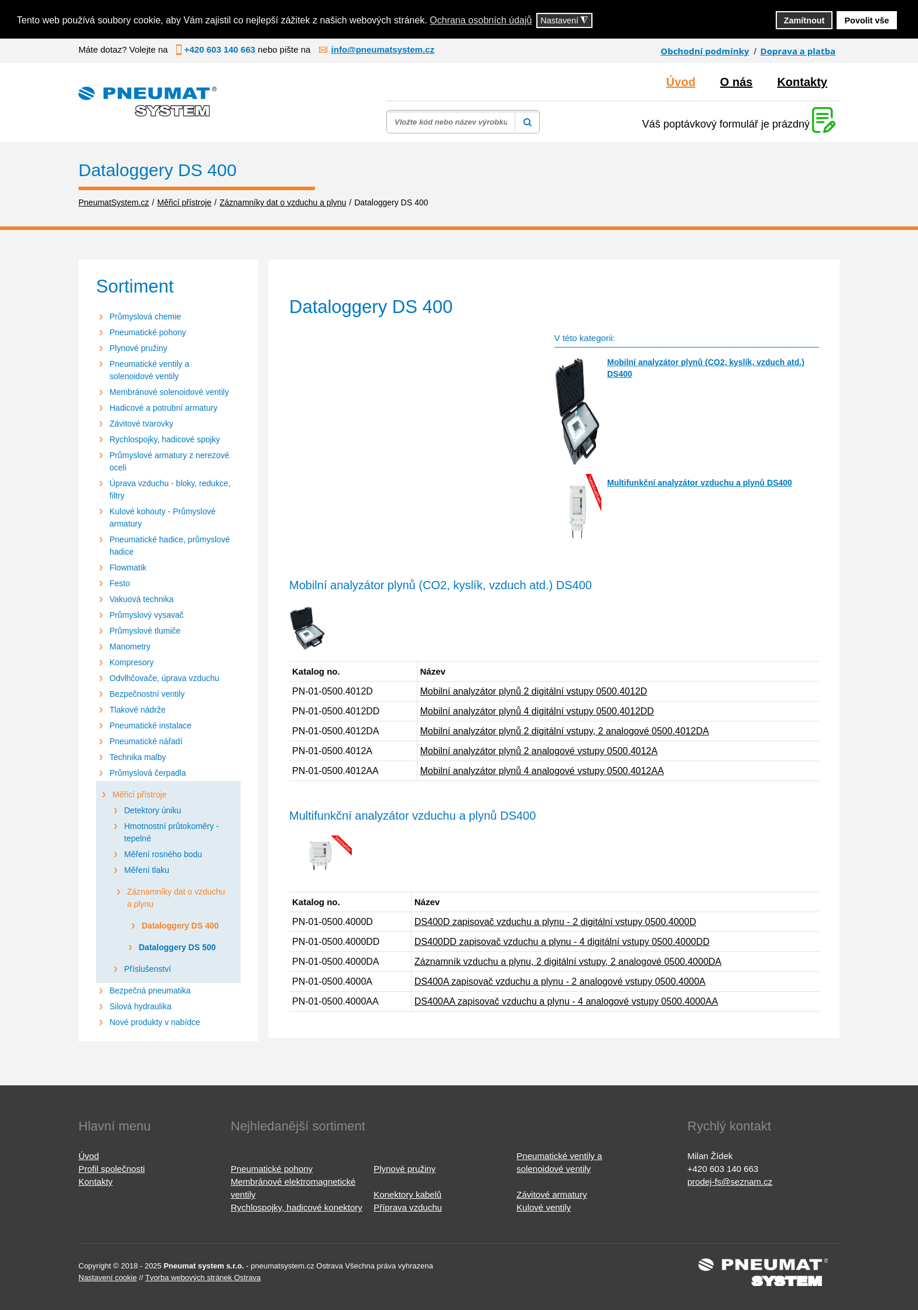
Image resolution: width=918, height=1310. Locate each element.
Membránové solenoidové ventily (169, 392)
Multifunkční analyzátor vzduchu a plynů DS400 (699, 482)
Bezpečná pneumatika (150, 990)
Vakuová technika (141, 599)
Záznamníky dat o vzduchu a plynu (176, 898)
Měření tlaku (146, 870)
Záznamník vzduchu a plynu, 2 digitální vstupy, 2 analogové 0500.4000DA (568, 962)
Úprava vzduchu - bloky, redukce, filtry (170, 489)
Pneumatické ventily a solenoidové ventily (149, 370)
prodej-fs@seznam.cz (729, 1182)
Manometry (129, 646)
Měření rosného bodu (163, 854)
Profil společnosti (111, 1169)
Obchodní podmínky (704, 51)
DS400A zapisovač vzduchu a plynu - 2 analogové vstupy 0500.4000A (560, 981)
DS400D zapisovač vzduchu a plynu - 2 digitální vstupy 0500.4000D (555, 922)
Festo (119, 583)
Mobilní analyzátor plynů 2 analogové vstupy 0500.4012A (539, 751)
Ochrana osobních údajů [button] (481, 20)
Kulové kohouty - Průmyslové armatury (162, 517)
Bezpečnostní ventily (146, 694)
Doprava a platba (798, 51)
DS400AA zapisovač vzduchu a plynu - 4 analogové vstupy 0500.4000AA (566, 1001)
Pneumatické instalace (150, 725)
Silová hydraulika (140, 1006)
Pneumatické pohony (147, 332)
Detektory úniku (152, 810)
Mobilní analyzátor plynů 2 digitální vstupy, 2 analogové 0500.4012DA (564, 731)
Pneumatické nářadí (146, 741)
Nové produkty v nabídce (154, 1022)
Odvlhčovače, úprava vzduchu (164, 678)
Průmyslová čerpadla (147, 773)
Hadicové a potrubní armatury (163, 407)
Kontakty (802, 81)
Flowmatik (127, 567)
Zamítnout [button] (804, 20)
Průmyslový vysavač (146, 615)
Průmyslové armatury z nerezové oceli (169, 461)
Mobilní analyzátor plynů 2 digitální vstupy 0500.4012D (534, 691)
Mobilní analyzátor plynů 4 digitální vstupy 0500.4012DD (537, 711)
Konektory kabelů (407, 1194)
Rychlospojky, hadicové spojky (164, 439)
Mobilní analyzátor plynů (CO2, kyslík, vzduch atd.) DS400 (705, 368)
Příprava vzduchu (408, 1207)
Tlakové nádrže (137, 709)
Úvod (681, 81)
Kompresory (131, 662)
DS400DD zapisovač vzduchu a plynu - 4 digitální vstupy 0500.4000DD (562, 942)
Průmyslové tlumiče (144, 630)
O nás (736, 81)
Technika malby (137, 757)
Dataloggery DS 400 (180, 925)
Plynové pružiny (138, 348)
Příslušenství (147, 969)
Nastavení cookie (107, 1277)
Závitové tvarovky (141, 423)
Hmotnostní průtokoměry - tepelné (171, 832)
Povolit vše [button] (867, 20)
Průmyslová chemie (145, 316)
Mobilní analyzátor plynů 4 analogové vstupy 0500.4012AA (542, 771)
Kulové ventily (543, 1207)
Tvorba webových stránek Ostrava (203, 1277)
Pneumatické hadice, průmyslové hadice (169, 545)
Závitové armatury (551, 1194)
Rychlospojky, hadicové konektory (296, 1207)
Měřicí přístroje (139, 794)
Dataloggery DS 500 (177, 947)
